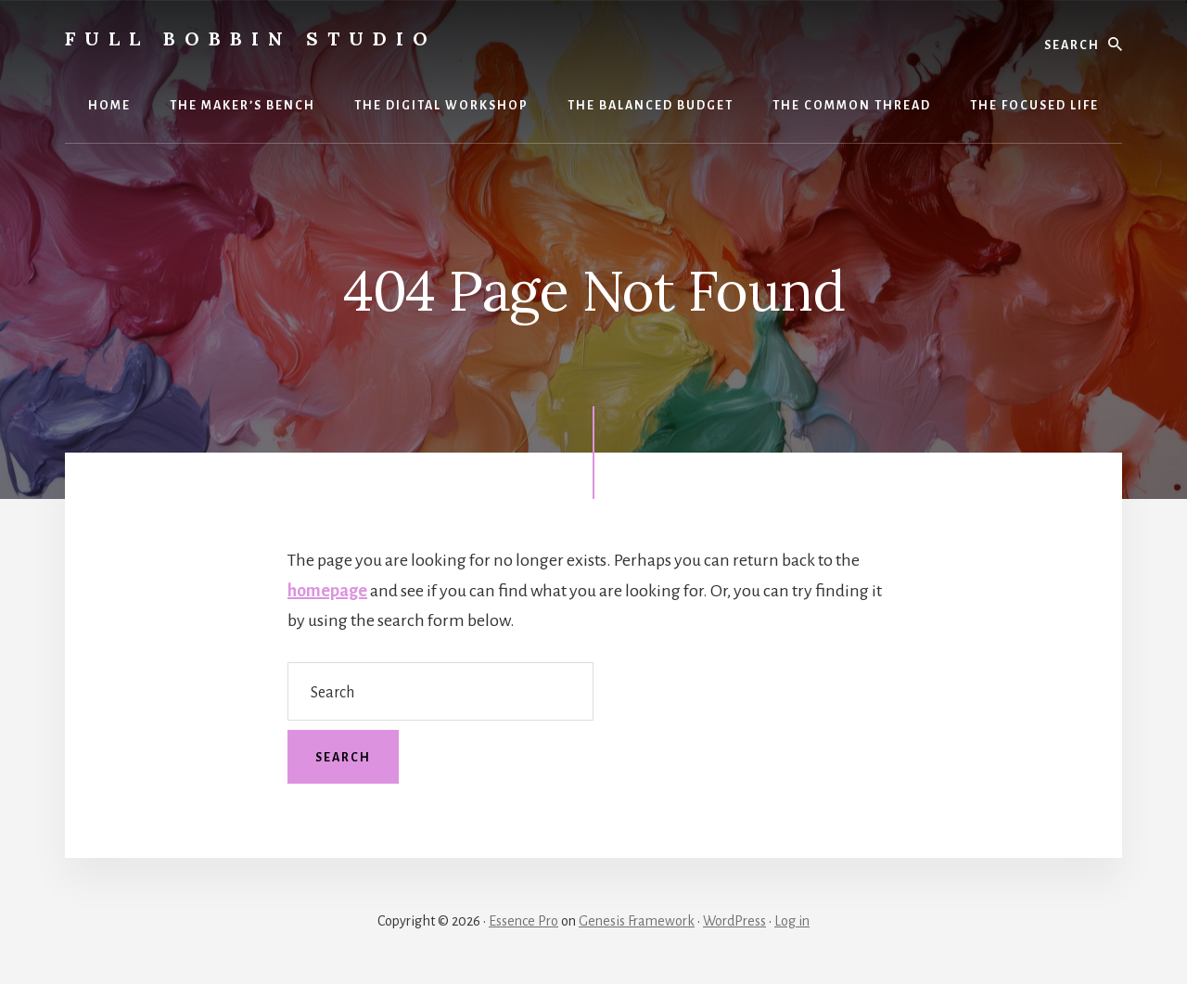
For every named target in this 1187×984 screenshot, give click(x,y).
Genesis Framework (637, 921)
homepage (327, 590)
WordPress (734, 921)
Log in (792, 921)
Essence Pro (523, 921)
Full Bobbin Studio (251, 38)
